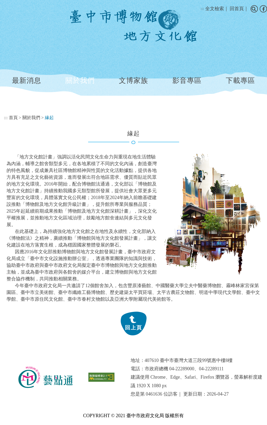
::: (202, 9)
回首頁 (237, 8)
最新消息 (26, 80)
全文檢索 (214, 8)
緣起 (49, 117)
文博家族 (133, 80)
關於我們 (80, 80)
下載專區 (240, 80)
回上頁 (133, 327)
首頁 (13, 117)
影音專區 (187, 80)
